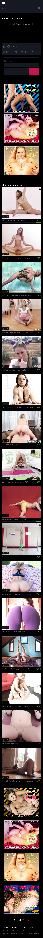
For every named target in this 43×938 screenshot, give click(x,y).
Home (6, 927)
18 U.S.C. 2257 (33, 927)
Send (34, 71)
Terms (14, 927)
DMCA (23, 927)
